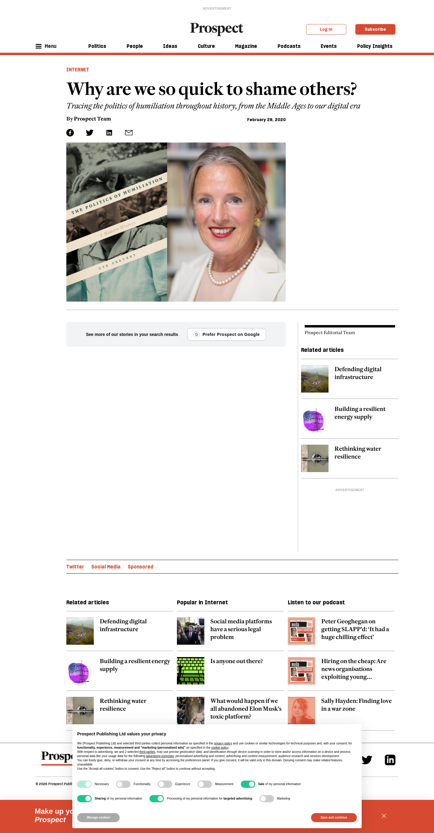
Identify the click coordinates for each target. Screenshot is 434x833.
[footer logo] (64, 761)
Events (329, 46)
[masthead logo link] (217, 29)
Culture (206, 46)
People (135, 46)
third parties (147, 751)
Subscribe (375, 29)
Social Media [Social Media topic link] (106, 567)
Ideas (170, 46)
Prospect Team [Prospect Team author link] (92, 118)
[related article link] (349, 382)
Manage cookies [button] (98, 817)
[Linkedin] (390, 760)
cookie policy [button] (219, 747)
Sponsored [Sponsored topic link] (140, 567)
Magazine (246, 46)
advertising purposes (160, 756)
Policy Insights (374, 46)
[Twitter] (367, 760)
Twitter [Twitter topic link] (75, 567)
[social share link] (129, 132)
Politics (97, 46)
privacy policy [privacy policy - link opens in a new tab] (223, 743)
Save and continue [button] (334, 817)
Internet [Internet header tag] (77, 70)
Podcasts (289, 46)
